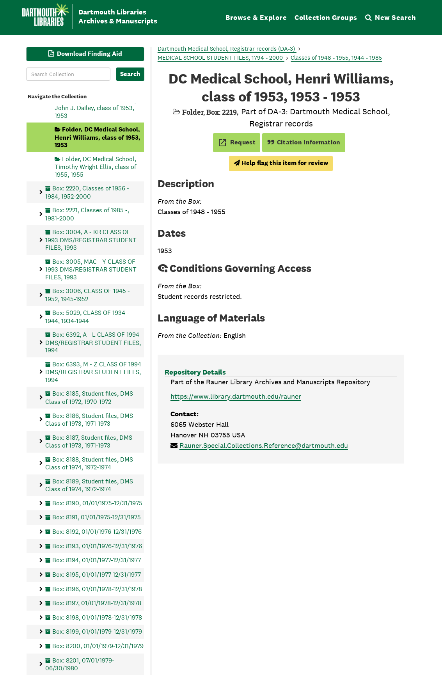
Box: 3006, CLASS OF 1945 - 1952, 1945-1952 (87, 295)
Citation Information (304, 142)
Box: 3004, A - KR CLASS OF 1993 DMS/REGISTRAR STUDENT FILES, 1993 (91, 240)
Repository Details (195, 372)
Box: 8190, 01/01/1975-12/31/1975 (97, 503)
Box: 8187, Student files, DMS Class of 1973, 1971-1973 (88, 441)
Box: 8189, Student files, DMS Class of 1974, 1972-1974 (89, 485)
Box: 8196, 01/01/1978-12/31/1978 (97, 588)
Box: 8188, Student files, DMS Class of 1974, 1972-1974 (89, 463)
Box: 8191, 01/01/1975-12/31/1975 (96, 517)
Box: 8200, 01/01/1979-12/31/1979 (98, 646)
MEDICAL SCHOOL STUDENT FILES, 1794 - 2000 (221, 57)
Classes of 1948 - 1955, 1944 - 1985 (336, 57)
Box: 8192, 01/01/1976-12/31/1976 (97, 532)
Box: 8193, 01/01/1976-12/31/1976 (97, 546)
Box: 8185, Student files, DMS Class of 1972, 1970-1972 (89, 397)
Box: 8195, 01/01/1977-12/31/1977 (96, 574)
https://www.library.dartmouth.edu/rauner (235, 396)
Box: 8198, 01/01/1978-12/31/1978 (97, 617)
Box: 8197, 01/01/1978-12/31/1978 (96, 603)
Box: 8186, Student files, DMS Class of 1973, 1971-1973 (89, 419)
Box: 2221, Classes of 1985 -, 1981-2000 (87, 214)
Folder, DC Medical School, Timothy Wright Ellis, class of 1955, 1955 (95, 166)
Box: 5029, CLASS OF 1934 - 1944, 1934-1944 (87, 317)
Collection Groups (326, 17)
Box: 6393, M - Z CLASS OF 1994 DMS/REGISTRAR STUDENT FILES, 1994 (93, 372)
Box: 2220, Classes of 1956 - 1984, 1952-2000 (87, 192)
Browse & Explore (256, 17)
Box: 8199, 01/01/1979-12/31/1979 (97, 631)
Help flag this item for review (281, 163)
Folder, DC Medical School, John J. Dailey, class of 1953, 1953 (95, 107)
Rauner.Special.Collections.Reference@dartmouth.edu (263, 445)
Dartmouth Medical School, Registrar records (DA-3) (227, 48)
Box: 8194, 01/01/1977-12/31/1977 (96, 560)
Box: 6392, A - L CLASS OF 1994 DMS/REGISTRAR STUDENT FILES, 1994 (93, 342)
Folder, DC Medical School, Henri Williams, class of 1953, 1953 (97, 137)
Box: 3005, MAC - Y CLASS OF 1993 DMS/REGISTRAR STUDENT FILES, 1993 (91, 269)
